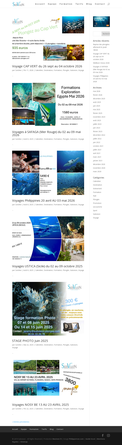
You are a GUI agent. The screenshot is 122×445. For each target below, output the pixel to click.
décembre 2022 (99, 135)
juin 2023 (96, 128)
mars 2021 (97, 157)
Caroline (18, 70)
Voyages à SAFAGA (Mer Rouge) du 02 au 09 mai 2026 (46, 133)
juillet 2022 (97, 139)
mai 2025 (96, 109)
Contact (100, 4)
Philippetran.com (76, 439)
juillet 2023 (97, 124)
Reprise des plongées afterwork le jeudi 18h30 (101, 47)
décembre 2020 (99, 164)
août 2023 (97, 120)
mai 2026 (96, 91)
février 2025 (97, 113)
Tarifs (79, 4)
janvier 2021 (97, 160)
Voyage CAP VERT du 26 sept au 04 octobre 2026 (47, 66)
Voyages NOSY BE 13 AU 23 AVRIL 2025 (40, 404)
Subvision (73, 70)
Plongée (66, 70)
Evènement (97, 188)
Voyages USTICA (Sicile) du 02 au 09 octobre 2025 (47, 266)
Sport (95, 210)
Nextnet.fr (57, 439)
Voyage (81, 70)
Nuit (94, 196)
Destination (48, 70)
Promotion (97, 203)
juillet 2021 (97, 150)
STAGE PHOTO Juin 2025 (30, 341)
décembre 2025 (99, 98)
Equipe (52, 4)
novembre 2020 (99, 168)
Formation (66, 4)
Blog (89, 4)
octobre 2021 (98, 146)
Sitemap (24, 442)
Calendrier (39, 70)
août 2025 (97, 102)
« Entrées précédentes (20, 422)
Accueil (40, 4)
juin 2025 (96, 106)
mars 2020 (97, 171)
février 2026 (97, 95)
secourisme (97, 207)
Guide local (90, 439)
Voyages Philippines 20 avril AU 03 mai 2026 (43, 200)
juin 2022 (96, 142)
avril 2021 (96, 153)
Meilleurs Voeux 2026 (101, 63)
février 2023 (97, 131)
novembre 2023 (99, 117)
